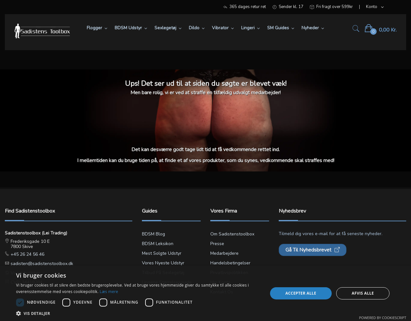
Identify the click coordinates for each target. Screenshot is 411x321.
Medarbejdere (224, 253)
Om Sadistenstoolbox (232, 234)
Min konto (220, 282)
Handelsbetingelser (230, 263)
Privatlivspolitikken (229, 273)
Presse (217, 244)
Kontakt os (221, 292)
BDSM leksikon (157, 244)
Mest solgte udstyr (161, 253)
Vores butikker (24, 273)
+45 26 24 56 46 (26, 254)
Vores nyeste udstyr (163, 263)
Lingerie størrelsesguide (167, 282)
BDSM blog (153, 234)
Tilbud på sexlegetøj (163, 273)
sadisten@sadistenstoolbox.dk (41, 264)
